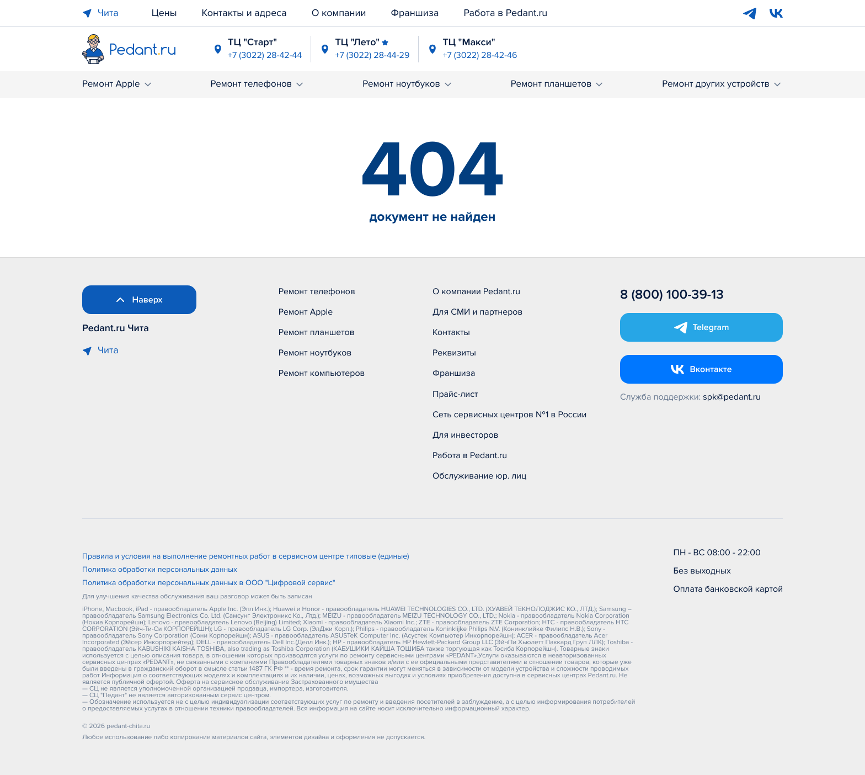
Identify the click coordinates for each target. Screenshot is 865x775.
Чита (100, 13)
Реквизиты (454, 352)
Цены (164, 13)
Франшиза (415, 13)
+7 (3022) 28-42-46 (479, 55)
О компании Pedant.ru (476, 291)
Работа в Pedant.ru (505, 13)
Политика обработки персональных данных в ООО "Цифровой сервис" (208, 583)
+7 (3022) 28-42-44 (265, 55)
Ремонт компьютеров (322, 373)
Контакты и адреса (244, 13)
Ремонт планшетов (558, 84)
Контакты (451, 332)
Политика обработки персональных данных (159, 570)
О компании (339, 13)
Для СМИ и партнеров (477, 311)
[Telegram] (749, 13)
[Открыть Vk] (701, 369)
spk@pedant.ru (731, 396)
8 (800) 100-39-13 (672, 295)
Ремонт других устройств (722, 84)
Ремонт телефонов (257, 84)
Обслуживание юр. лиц (479, 475)
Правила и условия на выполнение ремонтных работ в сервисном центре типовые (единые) (245, 557)
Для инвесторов (465, 434)
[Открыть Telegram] (701, 327)
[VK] (776, 13)
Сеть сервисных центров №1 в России (509, 414)
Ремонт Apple (117, 84)
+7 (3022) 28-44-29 (372, 55)
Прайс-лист (455, 394)
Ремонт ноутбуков (407, 84)
